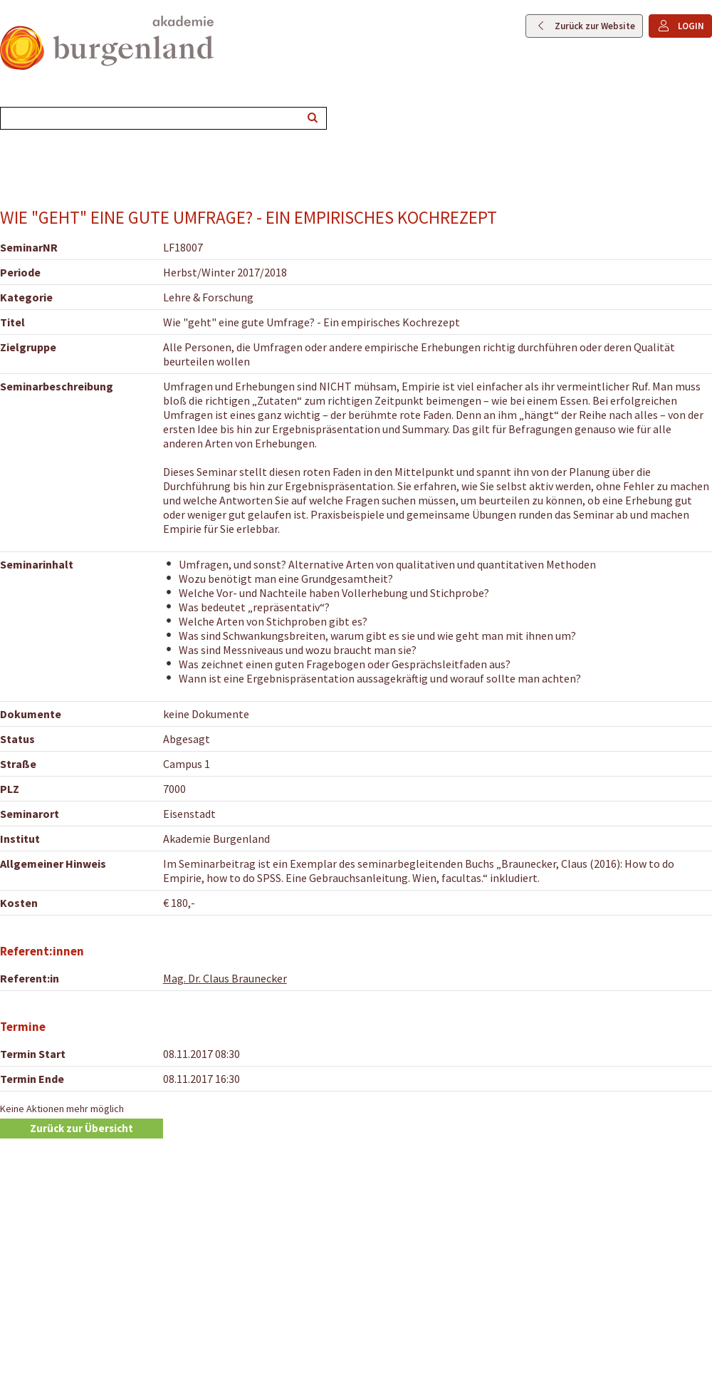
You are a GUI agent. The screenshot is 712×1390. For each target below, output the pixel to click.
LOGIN (691, 26)
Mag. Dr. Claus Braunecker (225, 978)
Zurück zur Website (595, 26)
